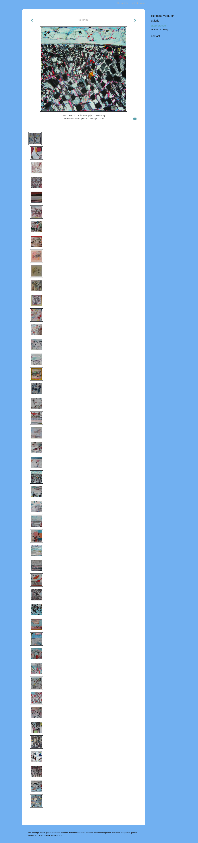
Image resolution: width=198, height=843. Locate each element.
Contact (155, 36)
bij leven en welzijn (160, 29)
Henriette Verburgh (126, 3)
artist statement (158, 25)
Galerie (155, 20)
